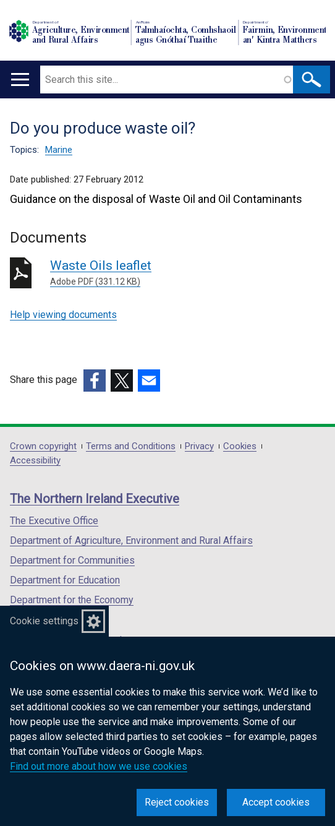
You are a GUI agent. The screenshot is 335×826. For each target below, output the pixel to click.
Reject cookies (177, 802)
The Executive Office (54, 521)
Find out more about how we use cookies (98, 766)
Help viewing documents (63, 315)
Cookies (240, 446)
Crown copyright (43, 446)
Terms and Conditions (131, 446)
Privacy (199, 446)
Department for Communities (72, 560)
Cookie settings (44, 621)
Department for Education (65, 580)
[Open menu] (20, 79)
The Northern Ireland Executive (94, 498)
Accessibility (35, 460)
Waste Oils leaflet (187, 273)
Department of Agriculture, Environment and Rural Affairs (131, 540)
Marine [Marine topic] (58, 149)
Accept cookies (276, 802)
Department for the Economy (72, 600)
